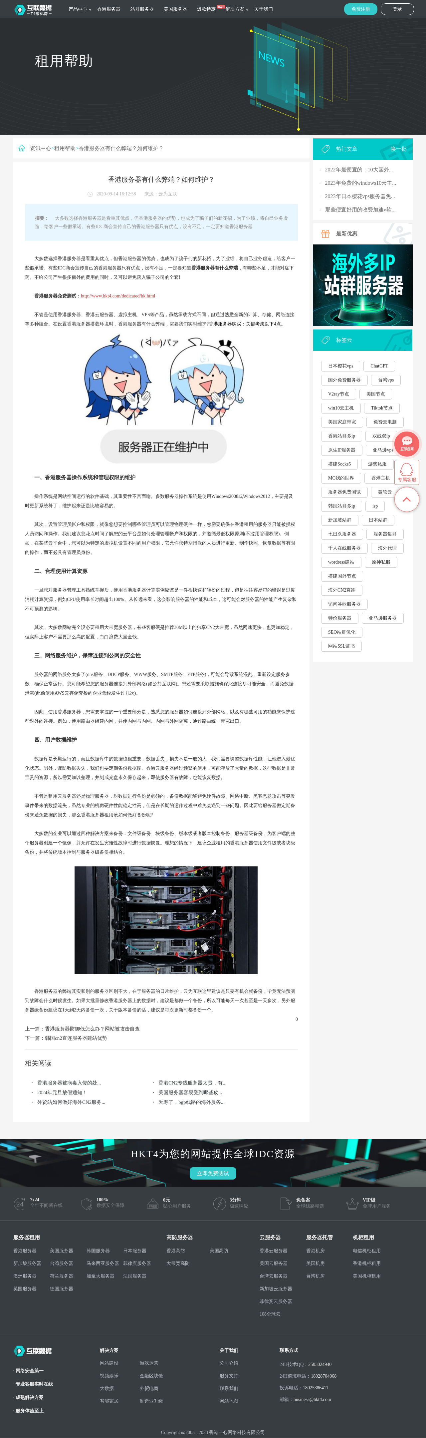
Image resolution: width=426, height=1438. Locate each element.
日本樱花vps (340, 366)
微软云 (385, 492)
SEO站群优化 (341, 632)
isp (375, 506)
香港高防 (175, 1250)
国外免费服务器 (344, 380)
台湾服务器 (61, 1263)
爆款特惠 (206, 9)
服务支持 (229, 1375)
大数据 (107, 1388)
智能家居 (109, 1401)
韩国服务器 (98, 1250)
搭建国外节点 (342, 576)
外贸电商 (149, 1388)
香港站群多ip (341, 436)
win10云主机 (341, 408)
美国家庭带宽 (342, 422)
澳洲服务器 (25, 1276)
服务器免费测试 (344, 492)
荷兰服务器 (61, 1276)
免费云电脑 (385, 422)
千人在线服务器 (344, 548)
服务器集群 (385, 534)
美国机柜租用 (367, 1276)
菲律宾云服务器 (276, 1301)
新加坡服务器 (27, 1263)
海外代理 (387, 548)
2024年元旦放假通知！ (62, 1092)
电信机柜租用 (367, 1250)
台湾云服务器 (274, 1276)
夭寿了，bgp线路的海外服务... (191, 1102)
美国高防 (219, 1250)
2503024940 (319, 1364)
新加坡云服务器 (276, 1288)
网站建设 (109, 1363)
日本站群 (378, 520)
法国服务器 (134, 1276)
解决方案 (235, 9)
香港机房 (315, 1250)
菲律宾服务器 (137, 1263)
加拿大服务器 (100, 1276)
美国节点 (375, 394)
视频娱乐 (109, 1375)
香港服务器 (108, 9)
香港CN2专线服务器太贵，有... (192, 1083)
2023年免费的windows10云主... (360, 183)
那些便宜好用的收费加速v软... (360, 209)
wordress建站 (341, 562)
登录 (397, 9)
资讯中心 (40, 148)
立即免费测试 (213, 1173)
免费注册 (360, 9)
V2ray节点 (338, 394)
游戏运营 (149, 1363)
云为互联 (167, 193)
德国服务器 (61, 1288)
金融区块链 (151, 1375)
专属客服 (407, 479)
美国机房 (315, 1263)
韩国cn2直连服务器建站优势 (76, 1038)
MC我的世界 (341, 478)
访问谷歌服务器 (344, 604)
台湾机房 (315, 1276)
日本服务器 (134, 1250)
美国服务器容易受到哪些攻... (190, 1092)
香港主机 (380, 478)
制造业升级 (151, 1401)
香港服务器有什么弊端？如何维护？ (121, 148)
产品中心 (78, 9)
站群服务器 (142, 9)
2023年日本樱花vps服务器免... (360, 196)
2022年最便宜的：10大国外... (359, 169)
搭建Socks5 (339, 464)
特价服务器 (339, 618)
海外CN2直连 (341, 590)
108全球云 (270, 1314)
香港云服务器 (274, 1250)
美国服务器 (175, 9)
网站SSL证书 (341, 646)
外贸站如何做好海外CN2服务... (71, 1102)
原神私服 (381, 562)
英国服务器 (25, 1288)
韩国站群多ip (341, 506)
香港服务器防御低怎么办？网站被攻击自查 (92, 1028)
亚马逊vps (383, 450)
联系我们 (229, 1388)
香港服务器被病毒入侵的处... (69, 1083)
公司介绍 (229, 1363)
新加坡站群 (339, 520)
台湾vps (386, 380)
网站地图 (229, 1401)
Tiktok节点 (382, 408)
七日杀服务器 (342, 534)
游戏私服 (377, 464)
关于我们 (263, 9)
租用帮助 (65, 148)
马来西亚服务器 (103, 1263)
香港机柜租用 (367, 1263)
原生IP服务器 (341, 450)
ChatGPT (379, 366)
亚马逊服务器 (383, 618)
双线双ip (381, 436)
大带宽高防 (178, 1263)
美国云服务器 (274, 1263)
